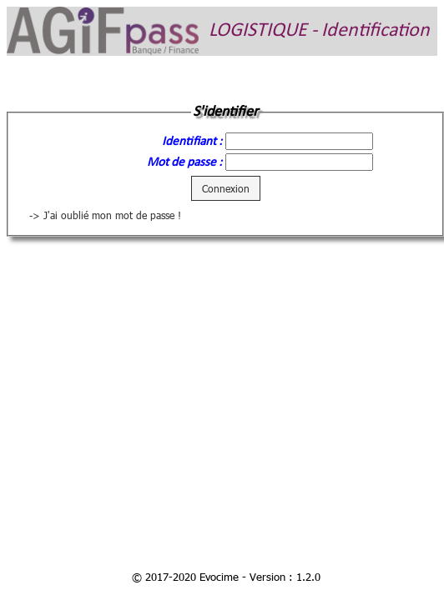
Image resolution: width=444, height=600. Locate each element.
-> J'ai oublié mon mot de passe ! (105, 215)
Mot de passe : (184, 162)
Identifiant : (192, 141)
